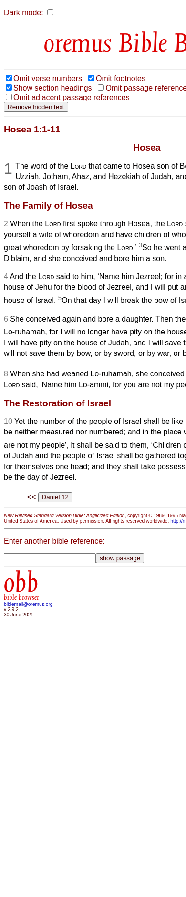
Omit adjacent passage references (71, 97)
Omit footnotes (120, 78)
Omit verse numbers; (48, 78)
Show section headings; (53, 88)
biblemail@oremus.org (28, 604)
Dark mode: (23, 13)
